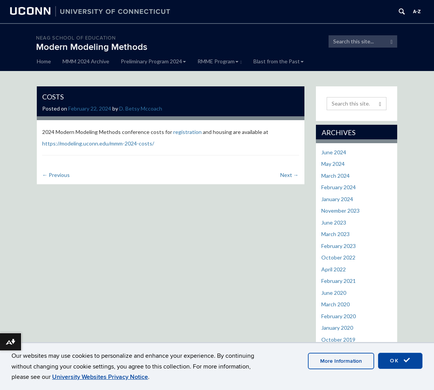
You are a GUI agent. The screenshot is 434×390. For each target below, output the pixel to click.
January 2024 (337, 199)
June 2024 (333, 152)
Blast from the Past (278, 61)
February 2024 (338, 187)
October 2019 (338, 339)
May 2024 (333, 163)
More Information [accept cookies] (341, 361)
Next (289, 175)
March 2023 (335, 234)
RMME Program (219, 61)
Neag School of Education (76, 38)
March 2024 (335, 175)
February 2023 (338, 246)
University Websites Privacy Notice (100, 377)
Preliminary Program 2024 (153, 61)
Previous (56, 175)
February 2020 (338, 316)
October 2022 (338, 257)
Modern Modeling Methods (91, 47)
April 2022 (333, 269)
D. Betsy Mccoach (140, 108)
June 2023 (333, 222)
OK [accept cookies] (400, 360)
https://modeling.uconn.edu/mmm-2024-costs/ (98, 143)
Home (44, 61)
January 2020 (337, 327)
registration (187, 132)
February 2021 (338, 281)
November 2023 (340, 210)
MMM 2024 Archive (85, 61)
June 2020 (333, 292)
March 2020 (335, 304)
